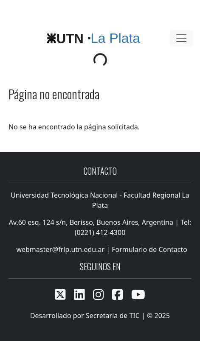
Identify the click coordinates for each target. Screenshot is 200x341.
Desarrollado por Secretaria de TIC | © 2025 (100, 315)
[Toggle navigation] (181, 38)
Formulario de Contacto (149, 249)
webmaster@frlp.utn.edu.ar (59, 249)
